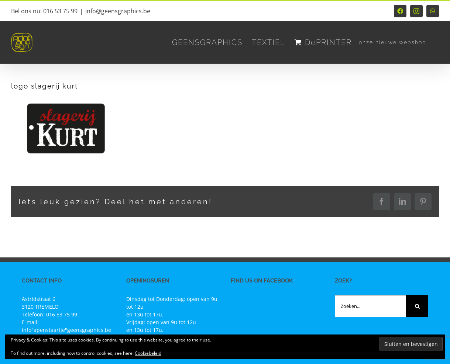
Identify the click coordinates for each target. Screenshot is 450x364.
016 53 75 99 (61, 314)
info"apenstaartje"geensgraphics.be (66, 329)
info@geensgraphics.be (117, 11)
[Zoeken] (417, 306)
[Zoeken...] (370, 306)
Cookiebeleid (148, 353)
